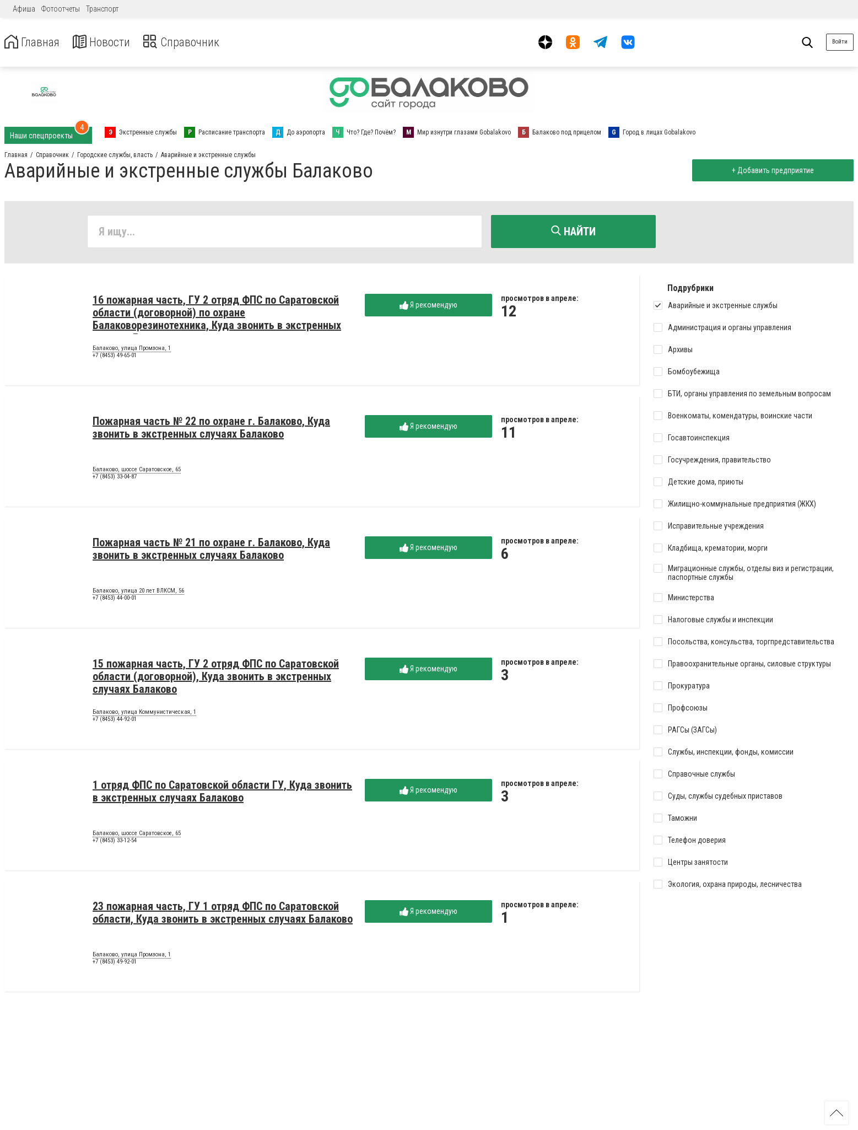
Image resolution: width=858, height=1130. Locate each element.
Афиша (24, 8)
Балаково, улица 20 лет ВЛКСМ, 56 (138, 592)
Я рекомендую (428, 306)
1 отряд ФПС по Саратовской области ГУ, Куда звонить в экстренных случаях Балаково (222, 793)
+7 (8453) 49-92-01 (115, 963)
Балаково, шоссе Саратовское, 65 (137, 471)
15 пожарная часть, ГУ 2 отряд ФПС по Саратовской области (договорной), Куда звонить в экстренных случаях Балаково (216, 678)
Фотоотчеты (60, 8)
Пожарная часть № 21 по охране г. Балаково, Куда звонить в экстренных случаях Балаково (211, 550)
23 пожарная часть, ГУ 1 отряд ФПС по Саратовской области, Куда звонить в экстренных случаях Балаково (223, 914)
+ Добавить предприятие (771, 170)
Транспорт (102, 8)
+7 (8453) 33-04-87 (115, 478)
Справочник (195, 42)
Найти (573, 231)
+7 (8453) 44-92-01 (115, 721)
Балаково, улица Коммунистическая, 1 (144, 714)
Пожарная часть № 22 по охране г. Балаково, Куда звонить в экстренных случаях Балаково (211, 429)
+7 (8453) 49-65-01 (115, 357)
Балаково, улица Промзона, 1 (132, 350)
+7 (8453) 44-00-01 (115, 600)
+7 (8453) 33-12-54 (115, 842)
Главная (34, 42)
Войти (840, 41)
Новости (109, 42)
